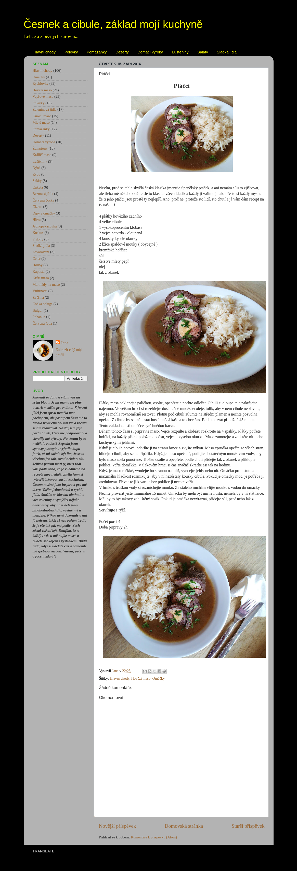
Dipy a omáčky (44, 213)
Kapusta (39, 271)
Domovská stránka (184, 826)
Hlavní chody (44, 52)
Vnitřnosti (40, 291)
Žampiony (40, 148)
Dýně (37, 168)
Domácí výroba (150, 52)
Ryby (37, 174)
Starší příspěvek (247, 826)
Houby (38, 265)
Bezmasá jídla (43, 194)
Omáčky (158, 678)
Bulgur (38, 310)
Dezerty (122, 52)
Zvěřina (38, 297)
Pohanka (39, 317)
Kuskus (38, 233)
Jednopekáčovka (45, 226)
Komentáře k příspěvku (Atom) (154, 837)
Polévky (71, 52)
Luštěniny (180, 52)
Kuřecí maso (42, 116)
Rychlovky (41, 83)
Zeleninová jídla (45, 109)
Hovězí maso (141, 678)
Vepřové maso (43, 96)
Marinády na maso (46, 284)
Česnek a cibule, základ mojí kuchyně (113, 24)
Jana (64, 343)
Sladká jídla (227, 52)
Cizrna (37, 207)
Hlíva (37, 220)
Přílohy (38, 239)
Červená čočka (43, 200)
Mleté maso (41, 122)
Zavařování (41, 252)
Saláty (202, 52)
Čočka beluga (43, 304)
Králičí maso (42, 155)
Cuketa (38, 187)
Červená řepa (42, 323)
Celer (37, 258)
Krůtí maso (41, 278)
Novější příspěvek (117, 826)
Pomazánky (97, 52)
